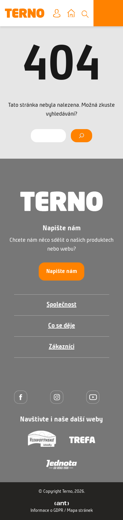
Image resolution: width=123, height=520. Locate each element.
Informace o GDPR (47, 510)
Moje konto (61, 13)
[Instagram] (58, 397)
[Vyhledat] (81, 135)
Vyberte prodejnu (76, 13)
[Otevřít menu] (108, 13)
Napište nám (61, 271)
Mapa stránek (80, 510)
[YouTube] (94, 397)
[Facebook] (22, 397)
